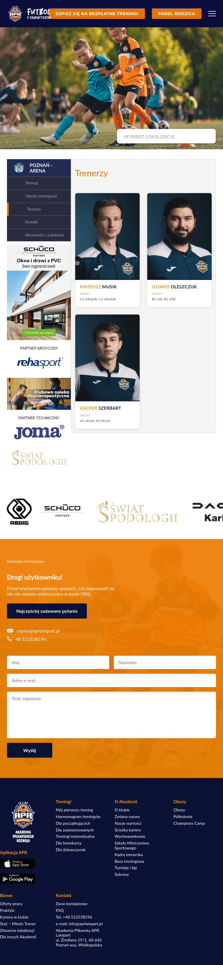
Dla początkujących (73, 823)
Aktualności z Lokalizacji (44, 235)
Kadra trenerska (129, 854)
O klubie (122, 810)
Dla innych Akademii (18, 937)
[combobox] (165, 136)
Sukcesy (122, 874)
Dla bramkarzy (68, 843)
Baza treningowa (129, 861)
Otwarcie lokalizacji (17, 930)
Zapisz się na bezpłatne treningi (96, 13)
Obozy (179, 810)
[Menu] (212, 13)
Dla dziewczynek (71, 849)
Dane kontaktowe (71, 903)
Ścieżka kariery (128, 830)
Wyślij (29, 750)
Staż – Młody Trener (18, 923)
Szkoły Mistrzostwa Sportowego (132, 845)
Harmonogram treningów (78, 816)
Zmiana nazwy (127, 816)
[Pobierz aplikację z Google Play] (23, 878)
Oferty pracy (11, 903)
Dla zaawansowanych (75, 830)
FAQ (60, 910)
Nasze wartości (128, 823)
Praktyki (7, 910)
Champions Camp (189, 823)
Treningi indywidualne (75, 836)
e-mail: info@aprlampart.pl (79, 923)
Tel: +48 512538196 (74, 917)
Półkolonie (182, 816)
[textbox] (165, 136)
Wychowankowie (130, 836)
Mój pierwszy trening (74, 810)
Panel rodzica (176, 13)
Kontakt (31, 222)
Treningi (31, 183)
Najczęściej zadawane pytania (47, 611)
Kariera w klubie (14, 917)
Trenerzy (34, 209)
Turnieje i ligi (126, 867)
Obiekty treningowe (41, 196)
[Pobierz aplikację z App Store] (23, 863)
